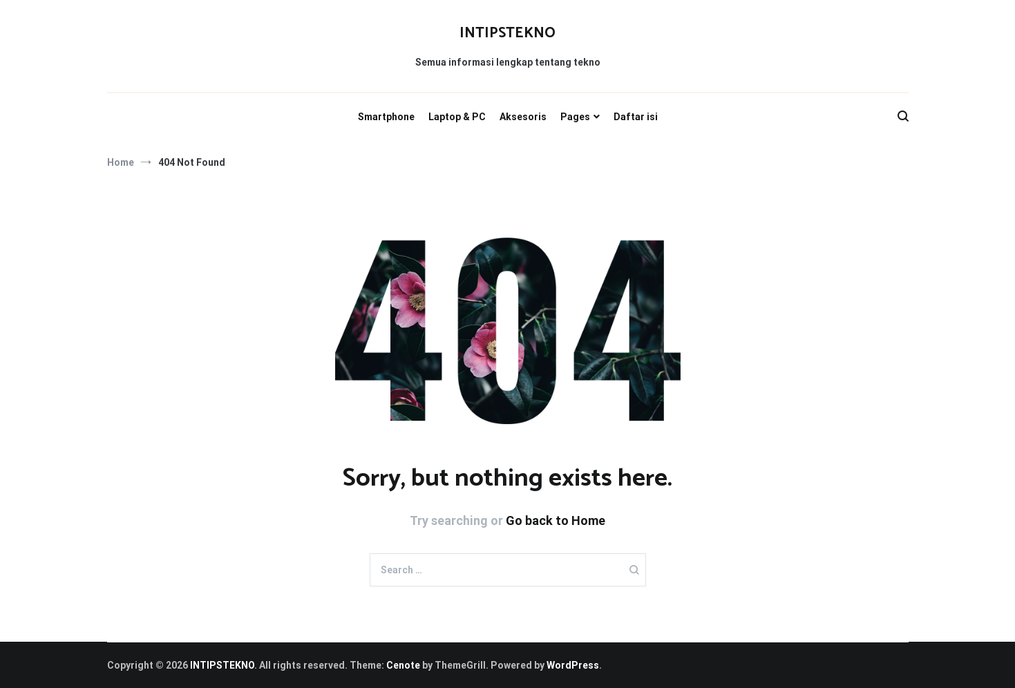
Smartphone (386, 116)
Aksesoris (523, 116)
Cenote (403, 665)
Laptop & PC (457, 116)
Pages (575, 116)
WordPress (573, 665)
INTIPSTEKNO (507, 33)
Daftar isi (636, 116)
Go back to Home (555, 520)
